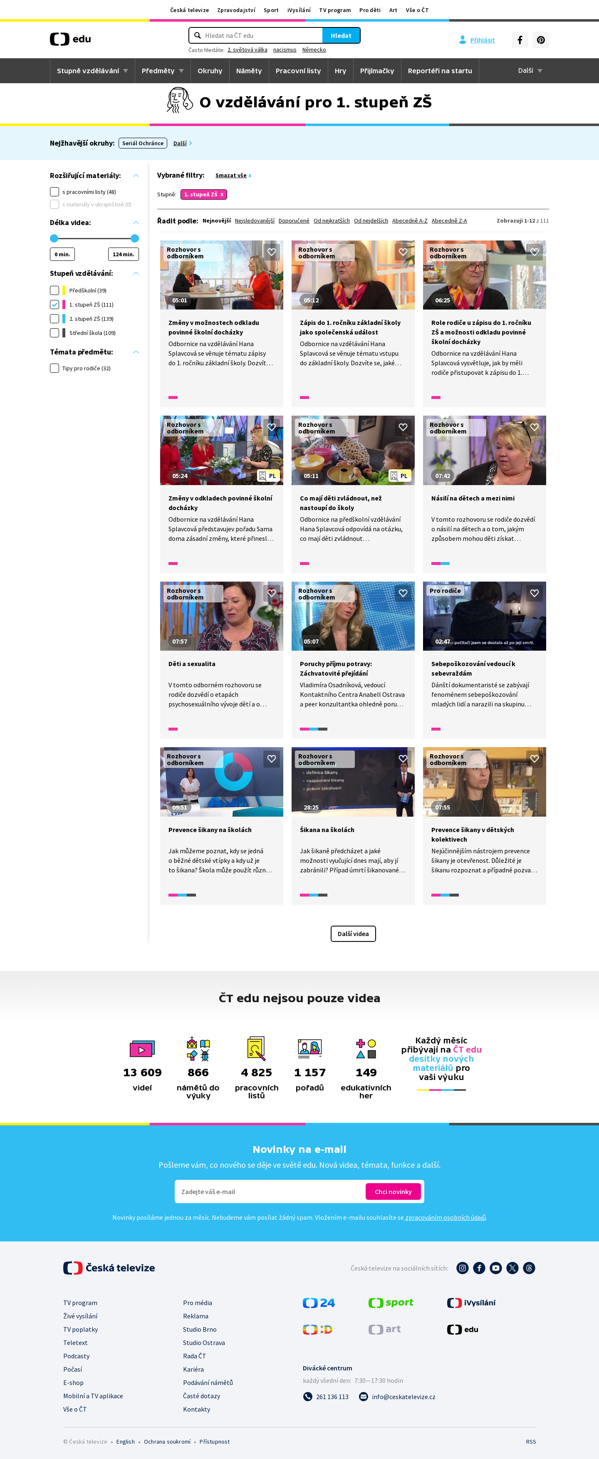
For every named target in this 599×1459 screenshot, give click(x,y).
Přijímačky (377, 70)
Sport (271, 10)
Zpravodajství (236, 10)
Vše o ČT (417, 10)
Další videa (353, 933)
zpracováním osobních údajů (445, 1217)
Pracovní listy (298, 70)
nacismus (285, 49)
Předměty (158, 70)
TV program (335, 10)
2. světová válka (247, 49)
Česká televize (189, 10)
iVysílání (299, 10)
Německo (314, 49)
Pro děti (370, 10)
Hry (341, 70)
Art (393, 10)
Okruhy (210, 70)
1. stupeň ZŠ (201, 194)
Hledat (341, 35)
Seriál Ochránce (142, 143)
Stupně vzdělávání (88, 70)
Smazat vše (231, 175)
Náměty (249, 70)
